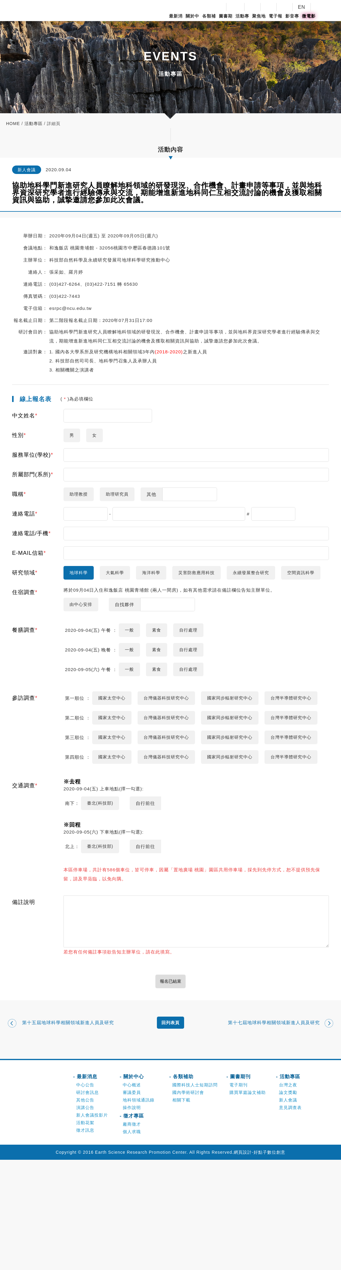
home (13, 123)
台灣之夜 (288, 1195)
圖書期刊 (225, 21)
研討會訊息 (87, 1202)
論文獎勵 (288, 1202)
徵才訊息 (85, 1240)
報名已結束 (170, 1088)
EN (301, 7)
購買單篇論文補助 (247, 1202)
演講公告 (85, 1217)
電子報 (275, 16)
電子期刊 (238, 1195)
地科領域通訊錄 (138, 1210)
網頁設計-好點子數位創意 (259, 1262)
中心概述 (132, 1195)
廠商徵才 (132, 1234)
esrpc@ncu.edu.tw (70, 308)
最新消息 (176, 21)
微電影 (309, 16)
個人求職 (132, 1241)
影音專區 (292, 21)
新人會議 (288, 1210)
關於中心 (192, 21)
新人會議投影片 (92, 1225)
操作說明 (132, 1217)
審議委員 (132, 1202)
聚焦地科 (259, 21)
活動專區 (242, 21)
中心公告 (85, 1195)
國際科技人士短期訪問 (195, 1195)
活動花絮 (85, 1232)
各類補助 (209, 21)
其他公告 (85, 1210)
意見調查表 (290, 1217)
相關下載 (181, 1210)
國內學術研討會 (188, 1202)
